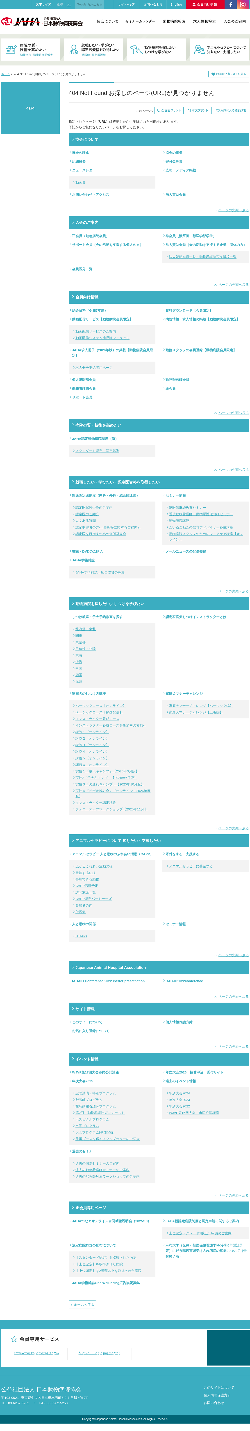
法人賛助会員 (176, 194)
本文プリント (198, 110)
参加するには (85, 873)
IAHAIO (81, 936)
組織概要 (79, 161)
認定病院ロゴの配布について (94, 1245)
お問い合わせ (214, 1410)
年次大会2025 (82, 1081)
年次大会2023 (179, 1100)
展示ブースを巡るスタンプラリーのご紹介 (107, 1139)
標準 (59, 4)
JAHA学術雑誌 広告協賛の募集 (100, 572)
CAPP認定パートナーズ (93, 899)
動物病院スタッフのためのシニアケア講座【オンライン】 (206, 536)
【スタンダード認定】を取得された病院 (105, 1257)
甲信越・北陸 (85, 649)
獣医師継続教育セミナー (187, 507)
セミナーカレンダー (140, 21)
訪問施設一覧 (85, 892)
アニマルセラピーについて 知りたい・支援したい (118, 840)
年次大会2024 (179, 1093)
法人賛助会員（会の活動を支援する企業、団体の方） (206, 245)
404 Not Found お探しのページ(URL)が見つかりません (30, 108)
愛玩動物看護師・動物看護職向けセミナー (201, 514)
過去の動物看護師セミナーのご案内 (102, 1170)
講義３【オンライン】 (92, 745)
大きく (69, 4)
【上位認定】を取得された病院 (99, 1264)
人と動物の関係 (84, 924)
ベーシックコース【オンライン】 (100, 706)
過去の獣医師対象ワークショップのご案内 (107, 1176)
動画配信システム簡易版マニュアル (102, 338)
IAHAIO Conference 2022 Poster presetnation (108, 981)
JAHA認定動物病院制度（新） (95, 439)
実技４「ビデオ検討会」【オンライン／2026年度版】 (112, 793)
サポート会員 (82, 397)
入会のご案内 (234, 21)
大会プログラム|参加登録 (94, 1132)
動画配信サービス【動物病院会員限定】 (102, 319)
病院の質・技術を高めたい (98, 425)
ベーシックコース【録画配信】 (99, 712)
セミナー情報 (176, 495)
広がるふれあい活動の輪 (94, 866)
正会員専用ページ (90, 1208)
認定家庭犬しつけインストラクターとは (196, 617)
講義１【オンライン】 (92, 732)
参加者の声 (83, 905)
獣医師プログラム (88, 1100)
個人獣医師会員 (84, 380)
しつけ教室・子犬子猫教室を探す (97, 617)
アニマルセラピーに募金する (191, 866)
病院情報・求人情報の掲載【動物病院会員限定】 (203, 319)
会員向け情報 (86, 297)
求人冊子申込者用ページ (94, 367)
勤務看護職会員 (84, 388)
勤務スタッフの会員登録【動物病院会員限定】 (201, 350)
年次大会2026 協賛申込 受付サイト (195, 1072)
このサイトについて (87, 1022)
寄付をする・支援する (182, 854)
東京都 (80, 642)
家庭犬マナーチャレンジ (184, 693)
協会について (107, 21)
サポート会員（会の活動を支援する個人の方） (107, 245)
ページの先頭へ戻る (233, 210)
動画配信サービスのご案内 (95, 331)
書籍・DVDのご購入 (87, 551)
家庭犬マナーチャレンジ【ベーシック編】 (201, 706)
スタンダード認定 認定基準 (97, 451)
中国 (78, 668)
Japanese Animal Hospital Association (110, 967)
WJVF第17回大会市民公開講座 (95, 1072)
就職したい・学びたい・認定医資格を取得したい (117, 482)
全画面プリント (169, 110)
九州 (78, 681)
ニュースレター (84, 170)
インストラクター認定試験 (95, 803)
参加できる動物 (87, 879)
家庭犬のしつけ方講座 (89, 693)
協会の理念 (80, 153)
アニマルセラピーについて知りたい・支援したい (219, 49)
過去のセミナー (84, 1151)
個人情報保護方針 (179, 1022)
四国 (78, 675)
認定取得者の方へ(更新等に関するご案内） (108, 527)
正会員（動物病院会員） (90, 236)
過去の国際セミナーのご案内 (97, 1163)
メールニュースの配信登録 (186, 551)
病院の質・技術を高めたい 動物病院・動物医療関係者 (30, 49)
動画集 (80, 182)
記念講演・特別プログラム (95, 1093)
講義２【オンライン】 (92, 738)
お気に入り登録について (90, 1031)
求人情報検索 (204, 21)
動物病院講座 (179, 520)
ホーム (5, 74)
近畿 (78, 662)
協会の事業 (174, 153)
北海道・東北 (85, 629)
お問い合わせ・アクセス (90, 194)
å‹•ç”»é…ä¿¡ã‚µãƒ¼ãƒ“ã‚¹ (99, 1353)
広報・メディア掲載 (181, 170)
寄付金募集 (174, 161)
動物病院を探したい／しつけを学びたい (109, 603)
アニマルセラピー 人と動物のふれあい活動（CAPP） (112, 854)
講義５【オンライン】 (92, 758)
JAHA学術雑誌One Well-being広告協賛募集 (106, 1283)
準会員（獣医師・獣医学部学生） (191, 236)
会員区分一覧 (82, 269)
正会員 (171, 388)
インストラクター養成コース (97, 719)
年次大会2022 (179, 1106)
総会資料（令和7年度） (90, 310)
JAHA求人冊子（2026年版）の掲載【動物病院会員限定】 (112, 352)
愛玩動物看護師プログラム (95, 1106)
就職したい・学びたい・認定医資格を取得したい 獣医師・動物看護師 (93, 49)
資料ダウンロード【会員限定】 (189, 310)
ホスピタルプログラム (92, 1119)
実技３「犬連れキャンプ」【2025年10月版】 (109, 784)
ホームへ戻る (84, 1305)
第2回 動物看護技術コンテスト (100, 1113)
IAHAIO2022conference (184, 981)
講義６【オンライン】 (92, 765)
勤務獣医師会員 (177, 380)
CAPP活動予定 (86, 886)
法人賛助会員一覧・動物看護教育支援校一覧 (202, 257)
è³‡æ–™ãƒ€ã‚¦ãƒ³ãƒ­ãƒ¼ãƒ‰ (36, 1353)
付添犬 (80, 912)
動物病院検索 (174, 21)
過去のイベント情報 (181, 1081)
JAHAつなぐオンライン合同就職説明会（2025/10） (111, 1221)
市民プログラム (87, 1126)
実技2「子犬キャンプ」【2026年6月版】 (106, 778)
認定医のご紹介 (87, 514)
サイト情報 (85, 1009)
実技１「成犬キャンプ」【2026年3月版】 (107, 771)
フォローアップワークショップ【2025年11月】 (111, 809)
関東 (78, 635)
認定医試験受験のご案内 (94, 507)
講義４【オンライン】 (92, 751)
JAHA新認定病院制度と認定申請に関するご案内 (202, 1221)
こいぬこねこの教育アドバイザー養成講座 (201, 527)
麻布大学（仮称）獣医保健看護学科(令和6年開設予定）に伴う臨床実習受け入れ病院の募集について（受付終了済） (206, 1250)
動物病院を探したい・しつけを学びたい (156, 49)
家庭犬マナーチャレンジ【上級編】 (196, 712)
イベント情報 (86, 1059)
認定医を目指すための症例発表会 (100, 534)
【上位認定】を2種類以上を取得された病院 (108, 1271)
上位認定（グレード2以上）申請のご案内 (200, 1233)
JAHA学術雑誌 (83, 560)
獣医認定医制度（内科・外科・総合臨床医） (106, 495)
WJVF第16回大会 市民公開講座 (194, 1113)
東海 (78, 655)
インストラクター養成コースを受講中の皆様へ (110, 725)
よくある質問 (85, 520)
